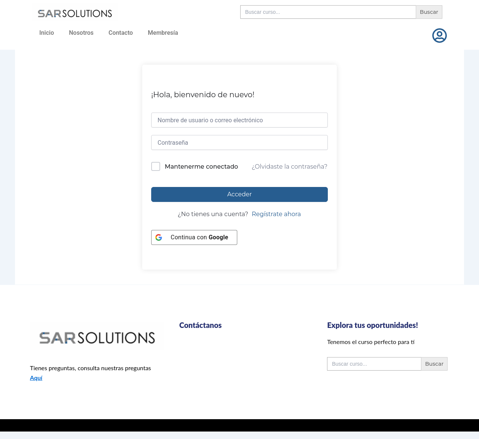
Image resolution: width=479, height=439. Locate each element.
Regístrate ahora (276, 214)
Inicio (46, 32)
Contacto (121, 32)
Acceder (239, 194)
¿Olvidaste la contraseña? (289, 166)
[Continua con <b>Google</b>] (194, 237)
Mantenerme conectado (201, 166)
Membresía (163, 32)
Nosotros (81, 32)
